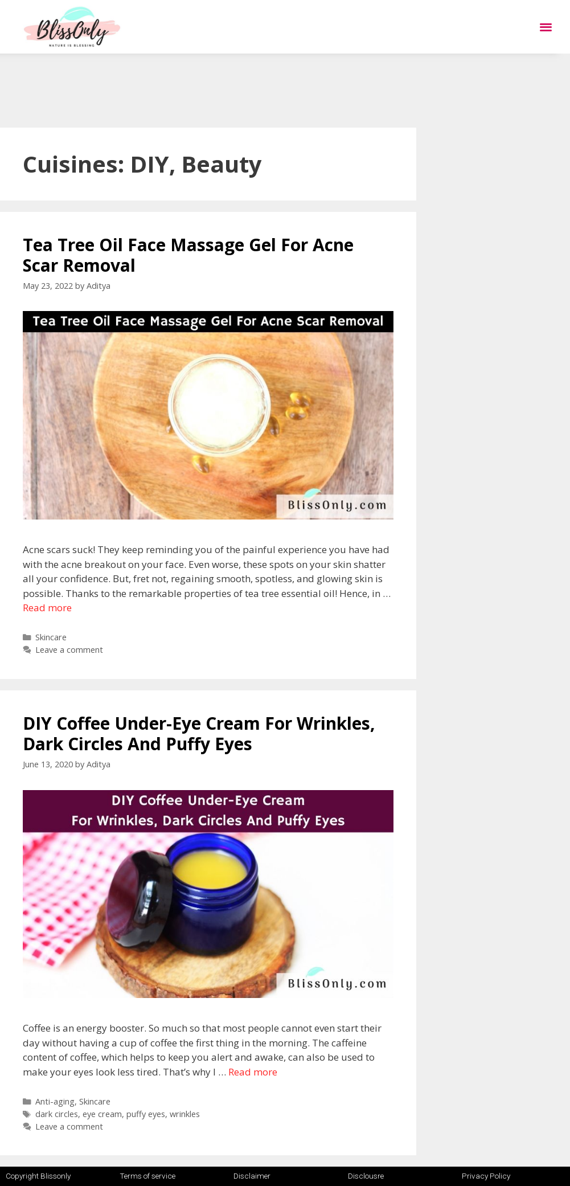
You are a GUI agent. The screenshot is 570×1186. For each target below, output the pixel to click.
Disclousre (366, 1175)
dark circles (56, 1114)
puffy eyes (145, 1114)
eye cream (102, 1114)
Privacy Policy (486, 1175)
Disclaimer (251, 1175)
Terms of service (147, 1175)
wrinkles (185, 1114)
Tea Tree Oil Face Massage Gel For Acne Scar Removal (188, 255)
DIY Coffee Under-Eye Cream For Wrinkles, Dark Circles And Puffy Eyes (199, 733)
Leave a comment (69, 649)
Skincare (51, 637)
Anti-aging (55, 1101)
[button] (546, 27)
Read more (47, 607)
